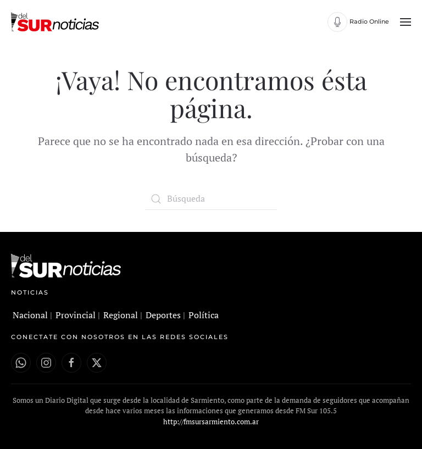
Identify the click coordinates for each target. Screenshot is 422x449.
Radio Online (369, 21)
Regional (120, 315)
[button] (405, 22)
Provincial (75, 315)
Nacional (30, 315)
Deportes (163, 315)
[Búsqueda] (211, 199)
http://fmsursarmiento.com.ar (211, 421)
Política (203, 315)
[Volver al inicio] (56, 22)
